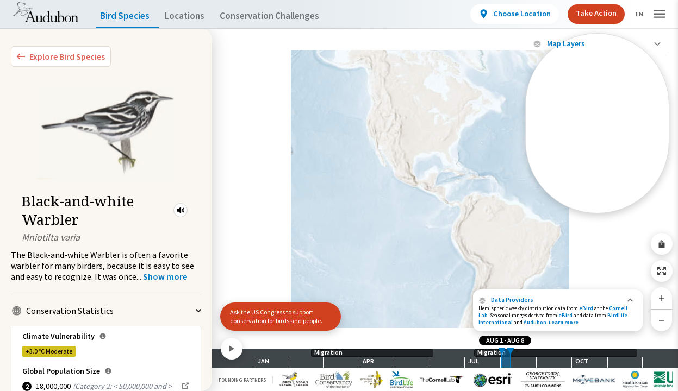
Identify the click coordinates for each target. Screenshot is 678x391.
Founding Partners (242, 380)
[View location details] (505, 14)
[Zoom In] (662, 298)
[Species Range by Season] (597, 149)
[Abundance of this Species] (597, 118)
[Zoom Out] (662, 320)
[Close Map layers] (597, 43)
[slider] (501, 358)
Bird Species (127, 16)
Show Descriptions (597, 216)
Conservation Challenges (286, 16)
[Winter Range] (597, 186)
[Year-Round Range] (597, 204)
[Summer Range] (597, 168)
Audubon (535, 322)
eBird (586, 308)
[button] (180, 210)
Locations (194, 16)
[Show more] (165, 276)
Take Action (587, 13)
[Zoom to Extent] (662, 271)
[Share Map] (662, 244)
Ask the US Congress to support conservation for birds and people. (276, 316)
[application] (339, 195)
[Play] (231, 349)
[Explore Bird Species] (61, 56)
